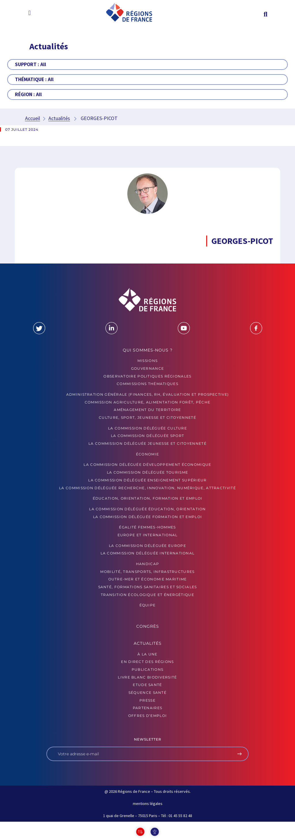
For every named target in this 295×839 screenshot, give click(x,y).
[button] (29, 12)
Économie (147, 454)
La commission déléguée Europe (147, 545)
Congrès (147, 626)
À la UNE (147, 654)
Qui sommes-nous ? (148, 350)
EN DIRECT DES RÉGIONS (147, 661)
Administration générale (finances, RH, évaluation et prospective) (147, 394)
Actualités (59, 118)
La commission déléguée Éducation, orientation (147, 509)
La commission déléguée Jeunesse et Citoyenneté (147, 443)
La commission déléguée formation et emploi (147, 517)
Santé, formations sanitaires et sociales (147, 587)
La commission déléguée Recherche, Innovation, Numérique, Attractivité (147, 488)
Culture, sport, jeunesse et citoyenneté (147, 417)
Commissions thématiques (147, 384)
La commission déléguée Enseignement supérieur (147, 480)
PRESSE (147, 700)
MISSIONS (147, 360)
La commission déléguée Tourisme (147, 472)
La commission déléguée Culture (147, 428)
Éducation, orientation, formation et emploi (148, 498)
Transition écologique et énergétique (147, 595)
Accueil (32, 118)
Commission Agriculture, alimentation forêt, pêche (148, 402)
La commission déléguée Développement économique (147, 464)
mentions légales (147, 803)
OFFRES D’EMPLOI (147, 715)
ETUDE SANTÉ (147, 685)
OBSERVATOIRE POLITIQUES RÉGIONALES (147, 376)
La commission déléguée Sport (147, 435)
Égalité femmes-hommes (147, 527)
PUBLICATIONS (148, 669)
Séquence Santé (147, 692)
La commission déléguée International (148, 553)
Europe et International (148, 535)
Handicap (147, 564)
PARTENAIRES (147, 708)
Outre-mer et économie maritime (147, 579)
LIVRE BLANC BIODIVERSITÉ (147, 677)
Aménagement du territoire (147, 410)
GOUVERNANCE (147, 368)
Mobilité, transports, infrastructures (147, 571)
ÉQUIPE (147, 605)
